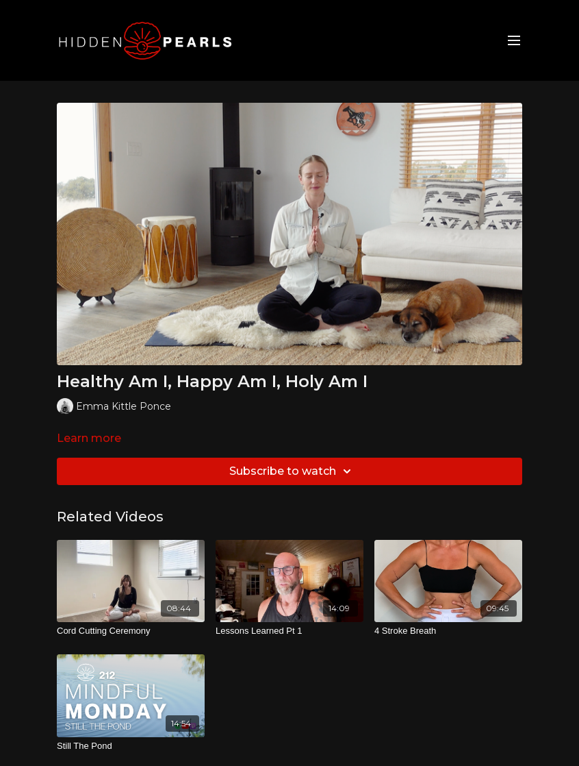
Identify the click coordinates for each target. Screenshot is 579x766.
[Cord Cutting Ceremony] (131, 631)
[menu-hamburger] (514, 40)
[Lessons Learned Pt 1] (289, 631)
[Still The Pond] (131, 746)
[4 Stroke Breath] (448, 631)
